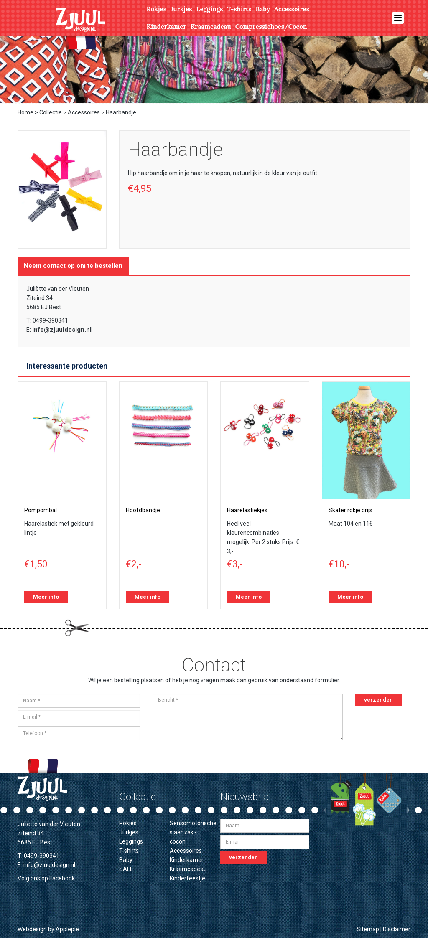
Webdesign (32, 929)
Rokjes (156, 9)
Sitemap (368, 929)
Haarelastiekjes (247, 510)
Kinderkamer (166, 27)
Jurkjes (181, 9)
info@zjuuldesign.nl (62, 329)
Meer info (46, 597)
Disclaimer (396, 929)
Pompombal (40, 510)
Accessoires (291, 9)
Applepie (67, 929)
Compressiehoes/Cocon (271, 27)
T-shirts (239, 9)
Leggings (209, 9)
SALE (126, 869)
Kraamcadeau (211, 27)
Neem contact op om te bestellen (73, 265)
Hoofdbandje (143, 510)
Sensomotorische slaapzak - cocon (193, 832)
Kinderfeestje (187, 878)
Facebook (62, 878)
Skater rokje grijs (350, 510)
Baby (263, 9)
